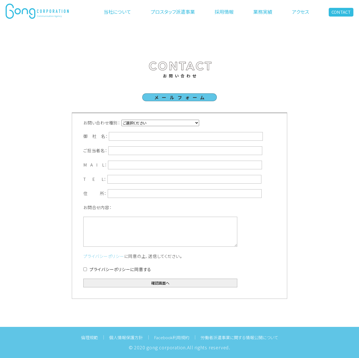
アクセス (300, 11)
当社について (117, 11)
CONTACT (341, 12)
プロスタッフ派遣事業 (173, 11)
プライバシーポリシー (103, 256)
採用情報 (224, 11)
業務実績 (262, 11)
